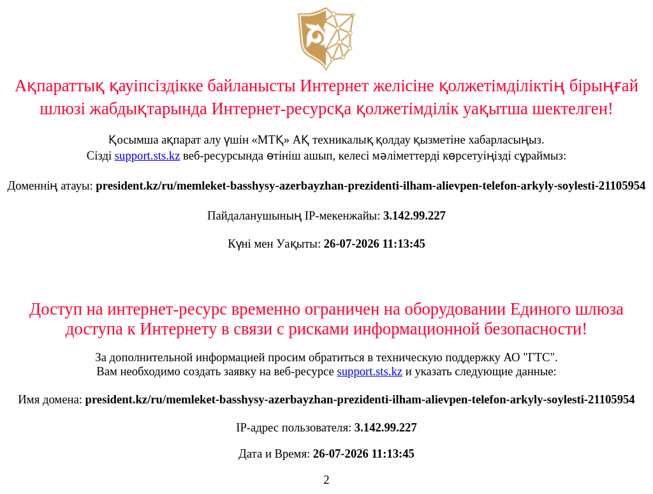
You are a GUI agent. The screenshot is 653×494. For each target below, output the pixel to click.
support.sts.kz (147, 155)
